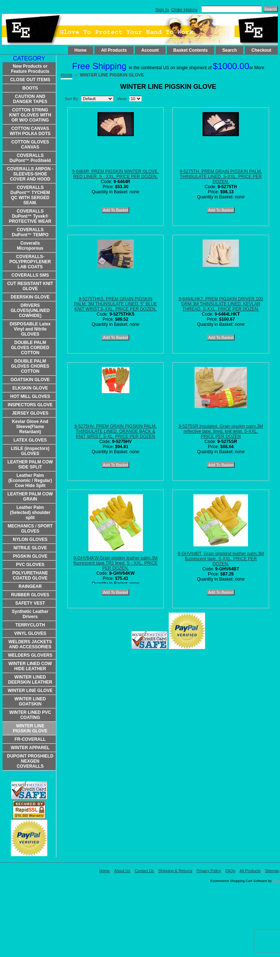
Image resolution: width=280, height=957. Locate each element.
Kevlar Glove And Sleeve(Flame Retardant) (30, 426)
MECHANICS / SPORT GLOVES (30, 528)
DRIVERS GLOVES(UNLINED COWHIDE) (30, 310)
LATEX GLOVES (30, 440)
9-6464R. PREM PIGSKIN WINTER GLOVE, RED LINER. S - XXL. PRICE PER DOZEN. (115, 174)
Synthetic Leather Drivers (30, 614)
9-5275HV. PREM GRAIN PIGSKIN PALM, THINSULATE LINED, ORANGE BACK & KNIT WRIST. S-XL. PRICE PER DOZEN (116, 431)
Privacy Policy (209, 871)
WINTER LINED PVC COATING (30, 715)
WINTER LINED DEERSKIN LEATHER (30, 680)
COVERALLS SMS (30, 275)
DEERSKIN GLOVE (30, 297)
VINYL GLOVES (30, 633)
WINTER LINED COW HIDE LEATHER (30, 666)
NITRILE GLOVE (30, 547)
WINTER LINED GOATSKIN (30, 701)
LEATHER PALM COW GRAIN (30, 496)
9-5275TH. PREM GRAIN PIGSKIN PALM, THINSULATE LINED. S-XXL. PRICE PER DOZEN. (221, 176)
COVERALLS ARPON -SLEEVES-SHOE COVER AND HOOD (30, 174)
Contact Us (144, 871)
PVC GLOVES (30, 564)
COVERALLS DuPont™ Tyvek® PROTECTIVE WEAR (30, 216)
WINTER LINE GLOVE (30, 690)
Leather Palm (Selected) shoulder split (30, 512)
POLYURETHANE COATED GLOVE (30, 575)
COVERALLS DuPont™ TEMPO (30, 232)
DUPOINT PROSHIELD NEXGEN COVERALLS (30, 761)
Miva (276, 881)
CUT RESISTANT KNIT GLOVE (30, 286)
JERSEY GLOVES (30, 413)
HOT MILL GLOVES (30, 396)
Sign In (162, 9)
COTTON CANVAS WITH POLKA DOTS (30, 131)
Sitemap (272, 871)
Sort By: (72, 98)
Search (229, 50)
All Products (114, 50)
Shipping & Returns (175, 871)
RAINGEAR (30, 586)
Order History (184, 9)
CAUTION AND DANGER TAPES (30, 99)
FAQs (230, 871)
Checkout (261, 50)
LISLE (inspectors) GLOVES (30, 451)
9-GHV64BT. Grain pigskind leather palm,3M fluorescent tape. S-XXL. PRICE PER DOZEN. (221, 558)
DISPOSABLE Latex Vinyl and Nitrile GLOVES (30, 329)
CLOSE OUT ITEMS (30, 79)
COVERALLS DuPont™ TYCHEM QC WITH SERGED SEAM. (30, 195)
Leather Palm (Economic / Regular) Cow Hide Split (30, 480)
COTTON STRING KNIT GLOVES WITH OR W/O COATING (30, 115)
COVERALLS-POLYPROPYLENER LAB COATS (30, 261)
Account (150, 50)
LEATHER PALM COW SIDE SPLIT (30, 464)
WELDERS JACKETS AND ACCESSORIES (30, 644)
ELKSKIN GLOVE (30, 388)
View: (122, 98)
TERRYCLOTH (30, 625)
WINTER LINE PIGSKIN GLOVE (30, 728)
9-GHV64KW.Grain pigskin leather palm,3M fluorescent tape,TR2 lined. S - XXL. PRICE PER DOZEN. (115, 563)
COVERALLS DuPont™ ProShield (30, 158)
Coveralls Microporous (30, 246)
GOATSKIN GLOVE (30, 379)
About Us (122, 871)
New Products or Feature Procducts (30, 69)
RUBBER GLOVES (30, 594)
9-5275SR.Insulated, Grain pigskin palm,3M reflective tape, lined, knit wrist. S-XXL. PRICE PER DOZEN (221, 431)
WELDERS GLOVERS (30, 655)
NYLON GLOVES (30, 539)
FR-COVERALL (30, 739)
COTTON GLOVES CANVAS (30, 144)
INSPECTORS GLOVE (30, 404)
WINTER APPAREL (30, 747)
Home (81, 50)
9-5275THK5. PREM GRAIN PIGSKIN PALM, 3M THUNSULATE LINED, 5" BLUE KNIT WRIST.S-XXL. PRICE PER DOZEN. (115, 304)
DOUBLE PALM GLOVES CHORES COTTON (30, 366)
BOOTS (30, 88)
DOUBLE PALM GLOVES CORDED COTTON (30, 347)
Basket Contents (190, 50)
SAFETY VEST (30, 603)
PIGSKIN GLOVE (30, 556)
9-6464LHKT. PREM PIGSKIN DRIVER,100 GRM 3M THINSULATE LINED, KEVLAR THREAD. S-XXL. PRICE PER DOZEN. (221, 304)
